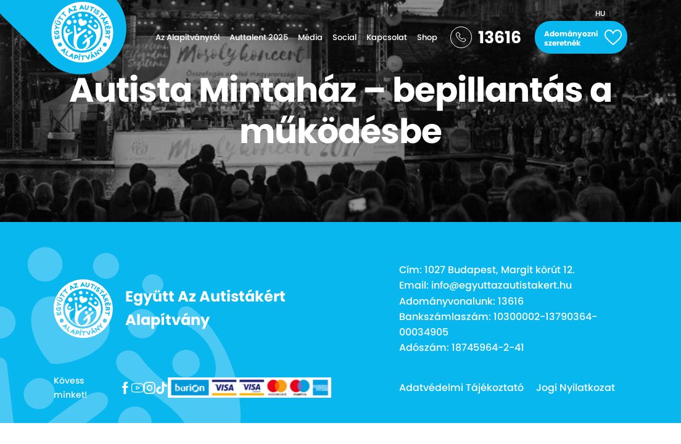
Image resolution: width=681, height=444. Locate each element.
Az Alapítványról (187, 37)
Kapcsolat (386, 37)
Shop (427, 37)
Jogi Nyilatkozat (575, 387)
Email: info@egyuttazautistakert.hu (485, 285)
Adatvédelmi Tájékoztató (461, 387)
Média (310, 37)
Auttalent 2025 (258, 37)
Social (344, 37)
